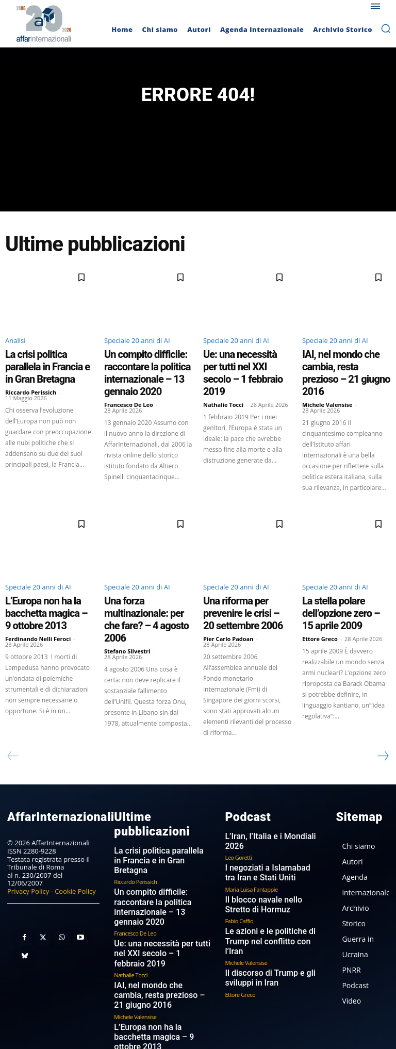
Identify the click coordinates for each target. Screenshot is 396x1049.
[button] (386, 28)
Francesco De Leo (128, 397)
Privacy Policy (28, 854)
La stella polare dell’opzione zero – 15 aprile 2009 (343, 587)
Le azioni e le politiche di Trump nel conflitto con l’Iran (272, 884)
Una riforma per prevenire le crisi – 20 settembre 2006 (244, 587)
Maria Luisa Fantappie (251, 839)
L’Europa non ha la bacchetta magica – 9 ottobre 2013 (48, 587)
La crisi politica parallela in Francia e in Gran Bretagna (44, 362)
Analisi (15, 345)
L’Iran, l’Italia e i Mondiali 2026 (270, 800)
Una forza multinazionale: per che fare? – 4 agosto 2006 (148, 587)
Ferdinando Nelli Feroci (38, 604)
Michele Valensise (327, 387)
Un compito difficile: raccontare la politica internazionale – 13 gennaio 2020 (146, 371)
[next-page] (382, 721)
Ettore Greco (320, 604)
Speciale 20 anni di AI (137, 345)
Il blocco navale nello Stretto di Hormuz (271, 855)
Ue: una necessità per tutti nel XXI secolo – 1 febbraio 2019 (247, 362)
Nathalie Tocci (223, 378)
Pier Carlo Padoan (228, 604)
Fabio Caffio (239, 869)
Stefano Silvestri (127, 604)
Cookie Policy (75, 854)
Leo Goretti (238, 810)
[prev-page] (13, 721)
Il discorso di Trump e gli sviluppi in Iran (262, 914)
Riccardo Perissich (30, 378)
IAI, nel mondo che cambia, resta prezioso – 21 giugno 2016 (342, 367)
